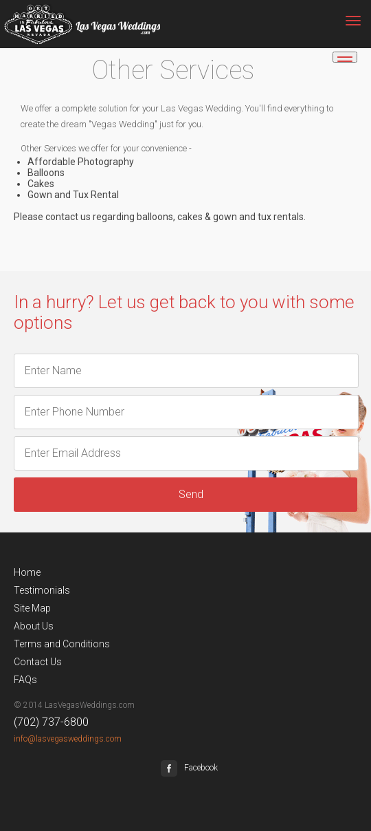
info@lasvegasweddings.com (68, 739)
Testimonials (42, 590)
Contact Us (38, 661)
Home (27, 572)
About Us (34, 626)
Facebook (189, 768)
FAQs (25, 679)
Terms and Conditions (62, 643)
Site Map (32, 608)
